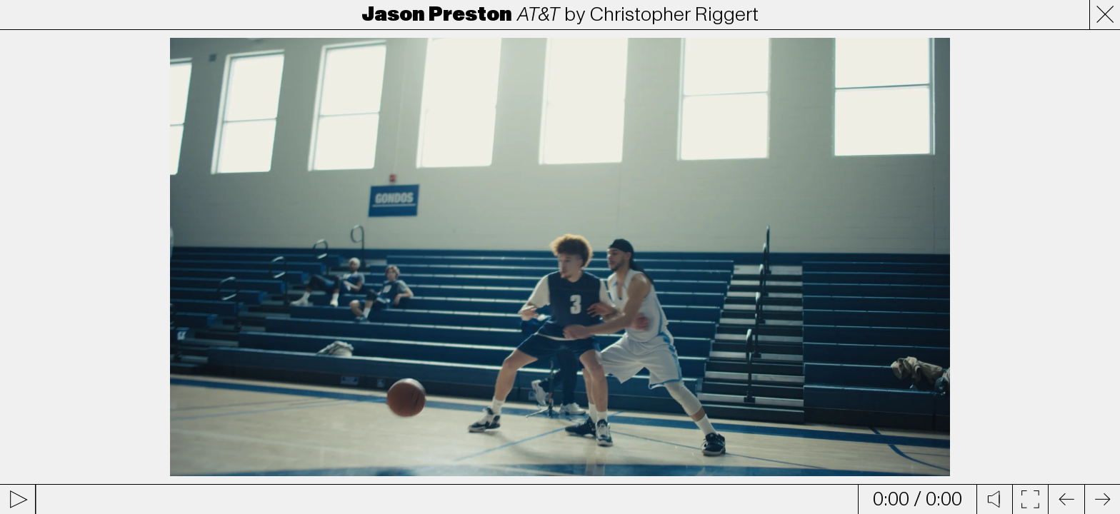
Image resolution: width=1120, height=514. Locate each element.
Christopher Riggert (674, 14)
